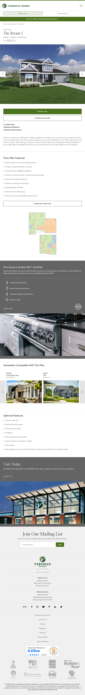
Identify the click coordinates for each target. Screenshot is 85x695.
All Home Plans (9, 124)
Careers (42, 624)
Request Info (42, 111)
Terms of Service (42, 641)
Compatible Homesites (12, 127)
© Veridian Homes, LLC (42, 615)
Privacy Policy (42, 637)
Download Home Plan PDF (13, 130)
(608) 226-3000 (42, 580)
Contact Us (42, 619)
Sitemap (42, 633)
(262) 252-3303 (42, 595)
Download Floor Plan (42, 204)
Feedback (42, 628)
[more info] (15, 40)
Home (5, 24)
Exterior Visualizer (42, 118)
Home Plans (12, 24)
